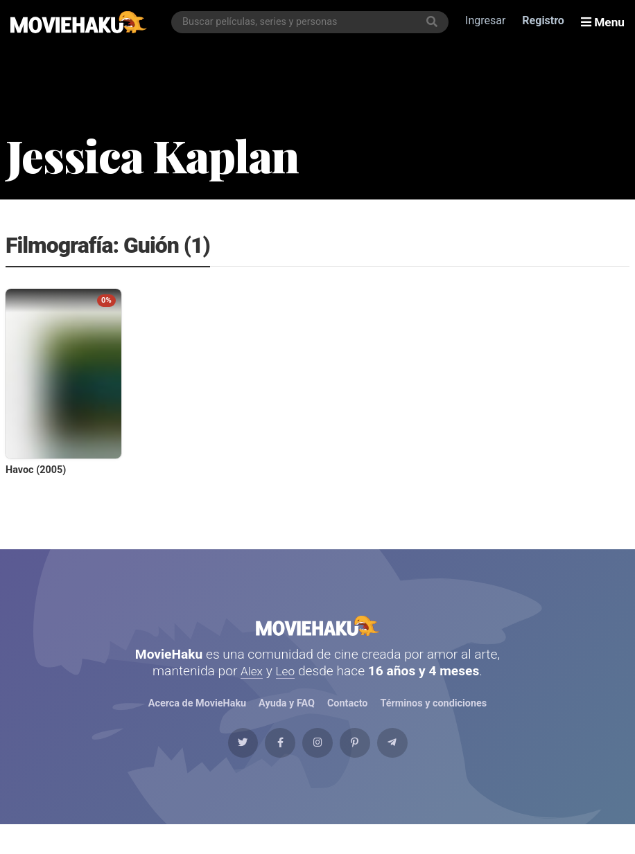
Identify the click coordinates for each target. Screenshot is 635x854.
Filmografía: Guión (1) (108, 246)
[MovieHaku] (79, 22)
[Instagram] (317, 765)
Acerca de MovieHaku (196, 718)
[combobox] (312, 22)
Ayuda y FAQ (286, 718)
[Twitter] (213, 765)
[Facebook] (265, 765)
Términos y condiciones (434, 718)
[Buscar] (434, 22)
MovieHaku (317, 632)
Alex (250, 685)
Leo (286, 685)
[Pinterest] (370, 765)
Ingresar (488, 21)
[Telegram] (422, 765)
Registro (546, 21)
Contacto (347, 718)
